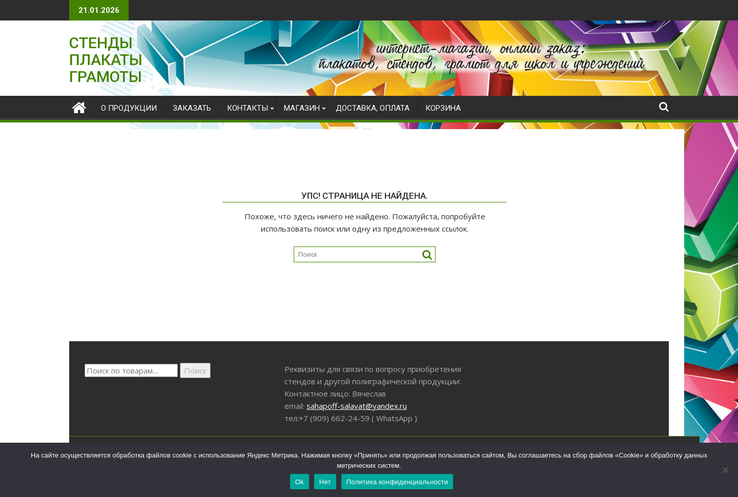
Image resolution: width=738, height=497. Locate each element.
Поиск (195, 370)
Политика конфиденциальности (397, 482)
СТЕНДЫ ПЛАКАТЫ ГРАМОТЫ (105, 60)
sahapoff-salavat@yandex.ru (356, 406)
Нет (325, 482)
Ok (299, 482)
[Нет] (725, 470)
